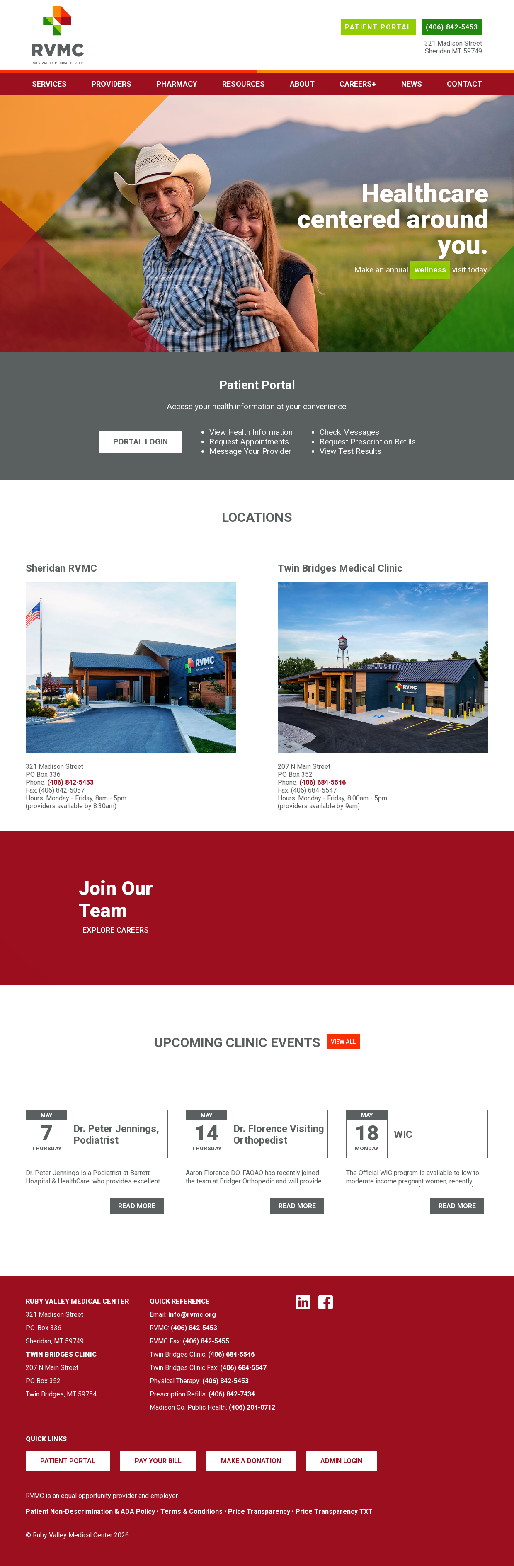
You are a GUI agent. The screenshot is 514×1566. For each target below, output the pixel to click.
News (411, 84)
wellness (430, 269)
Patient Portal (378, 27)
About (302, 84)
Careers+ (357, 84)
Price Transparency (259, 1511)
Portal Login (140, 441)
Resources (243, 84)
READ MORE (136, 1206)
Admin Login (341, 1461)
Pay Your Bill (158, 1461)
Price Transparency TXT (334, 1511)
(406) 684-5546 (322, 782)
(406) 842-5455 (206, 1341)
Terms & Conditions (191, 1511)
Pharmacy (177, 84)
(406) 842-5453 (452, 27)
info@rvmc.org (192, 1315)
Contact (464, 84)
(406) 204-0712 (252, 1407)
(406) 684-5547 (243, 1368)
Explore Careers (115, 930)
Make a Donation (251, 1461)
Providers (111, 84)
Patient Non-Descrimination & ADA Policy (90, 1511)
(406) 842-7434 (232, 1394)
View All (343, 1041)
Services (49, 84)
